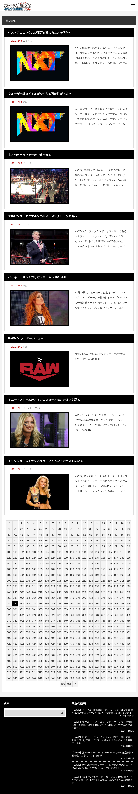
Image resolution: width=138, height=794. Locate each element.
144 (34, 563)
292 (84, 603)
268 (59, 597)
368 (59, 626)
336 (109, 615)
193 (91, 574)
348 (59, 620)
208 (59, 580)
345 (40, 620)
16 (109, 523)
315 (103, 609)
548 (59, 678)
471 (78, 655)
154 (97, 563)
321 (15, 615)
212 (84, 580)
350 (72, 620)
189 (65, 574)
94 (97, 546)
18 (122, 523)
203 (28, 580)
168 (59, 569)
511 (78, 666)
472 (84, 655)
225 (40, 586)
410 (72, 638)
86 (46, 546)
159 (128, 563)
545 (40, 678)
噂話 (25, 102)
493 (91, 660)
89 (65, 546)
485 (40, 660)
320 (9, 615)
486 (47, 660)
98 (122, 546)
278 (122, 597)
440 (9, 649)
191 (78, 574)
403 (28, 638)
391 (78, 632)
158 (122, 563)
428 (59, 643)
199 (128, 574)
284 (34, 603)
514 (97, 666)
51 (78, 534)
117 (116, 552)
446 (47, 649)
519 (128, 666)
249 (65, 592)
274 (97, 597)
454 (97, 649)
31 (78, 529)
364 (34, 626)
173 (91, 569)
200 (9, 580)
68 (59, 540)
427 (53, 643)
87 (53, 546)
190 (72, 574)
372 (84, 626)
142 (21, 563)
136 (109, 557)
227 (53, 586)
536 (109, 672)
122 (21, 557)
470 (72, 655)
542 (21, 678)
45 (40, 534)
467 (53, 655)
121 (15, 557)
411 (78, 638)
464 (34, 655)
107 (53, 552)
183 (28, 574)
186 (47, 574)
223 (28, 586)
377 (116, 626)
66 (46, 540)
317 (116, 609)
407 (53, 638)
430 (72, 643)
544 (34, 678)
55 (103, 534)
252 (84, 592)
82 (21, 546)
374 (97, 626)
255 (103, 592)
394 (97, 632)
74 (97, 540)
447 (53, 649)
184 (34, 574)
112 (84, 552)
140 (9, 563)
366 (47, 626)
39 (128, 529)
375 (103, 626)
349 (65, 620)
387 (53, 632)
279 (128, 597)
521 (15, 672)
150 (72, 563)
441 (15, 649)
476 (109, 655)
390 (72, 632)
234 (97, 586)
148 (59, 563)
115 (103, 552)
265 (40, 597)
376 (109, 626)
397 (116, 632)
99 (128, 546)
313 (91, 609)
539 (128, 672)
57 (115, 534)
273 (91, 597)
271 (78, 597)
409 (65, 638)
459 (128, 649)
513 (91, 666)
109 (65, 552)
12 (84, 523)
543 (28, 678)
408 (59, 638)
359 (128, 620)
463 (28, 655)
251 (78, 592)
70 (71, 540)
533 (91, 672)
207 (53, 580)
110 (72, 552)
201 (15, 580)
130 (72, 557)
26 (46, 529)
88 (59, 546)
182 (21, 574)
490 (72, 660)
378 (122, 626)
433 (91, 643)
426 (47, 643)
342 (21, 620)
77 (115, 540)
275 (103, 597)
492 (84, 660)
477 (116, 655)
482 (21, 660)
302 (21, 609)
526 (47, 672)
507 (53, 666)
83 (27, 546)
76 (109, 540)
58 (122, 534)
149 (65, 563)
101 (15, 552)
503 (28, 666)
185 (40, 574)
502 (21, 666)
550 (72, 678)
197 (116, 574)
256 (109, 592)
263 (28, 597)
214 (97, 580)
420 (9, 643)
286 (47, 603)
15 (103, 523)
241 (15, 592)
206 (47, 580)
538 (122, 672)
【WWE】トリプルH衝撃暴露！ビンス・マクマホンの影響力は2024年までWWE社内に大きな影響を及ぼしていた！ (102, 711)
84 (34, 546)
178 (122, 569)
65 (40, 540)
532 (84, 672)
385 (40, 632)
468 (59, 655)
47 (53, 534)
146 (47, 563)
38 (122, 529)
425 (40, 643)
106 (47, 552)
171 (78, 569)
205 (40, 580)
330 (72, 615)
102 (21, 552)
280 (9, 603)
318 (122, 609)
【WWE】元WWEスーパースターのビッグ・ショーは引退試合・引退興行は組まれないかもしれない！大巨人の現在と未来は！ (102, 725)
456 (109, 649)
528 (59, 672)
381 (15, 632)
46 (46, 534)
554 (97, 678)
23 (27, 529)
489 (65, 660)
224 (34, 586)
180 (9, 574)
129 (65, 557)
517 (116, 666)
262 (21, 597)
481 (15, 660)
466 (47, 655)
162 (21, 569)
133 (91, 557)
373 (91, 626)
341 (15, 620)
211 (78, 580)
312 (84, 609)
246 (47, 592)
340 (9, 620)
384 (34, 632)
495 (103, 660)
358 (122, 620)
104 (34, 552)
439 (128, 643)
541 (15, 678)
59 (128, 534)
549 (65, 678)
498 (122, 660)
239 (128, 586)
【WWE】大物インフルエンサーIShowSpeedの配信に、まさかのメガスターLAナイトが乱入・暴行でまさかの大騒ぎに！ (102, 780)
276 (109, 597)
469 (65, 655)
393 (91, 632)
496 (109, 660)
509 (65, 666)
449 (65, 649)
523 (28, 672)
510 (72, 666)
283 (28, 603)
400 (9, 638)
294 (97, 603)
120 (9, 557)
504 (34, 666)
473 (91, 655)
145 (40, 563)
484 (34, 660)
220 (9, 586)
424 (34, 643)
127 (53, 557)
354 (97, 620)
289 (65, 603)
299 (128, 603)
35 (103, 529)
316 (109, 609)
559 (128, 678)
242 (21, 592)
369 (65, 626)
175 (103, 569)
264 (34, 597)
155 (103, 563)
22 (21, 529)
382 (21, 632)
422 (21, 643)
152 (84, 563)
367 (53, 626)
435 (103, 643)
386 (47, 632)
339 (128, 615)
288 (59, 603)
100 (9, 552)
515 (103, 666)
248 (59, 592)
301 (15, 609)
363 (28, 626)
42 (21, 534)
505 (40, 666)
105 (40, 552)
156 (109, 563)
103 (28, 552)
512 (84, 666)
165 (40, 569)
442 (21, 649)
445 (40, 649)
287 (53, 603)
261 (15, 597)
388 (59, 632)
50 (71, 534)
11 (78, 523)
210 (72, 580)
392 (84, 632)
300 (9, 609)
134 (97, 557)
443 (28, 649)
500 (9, 666)
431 (78, 643)
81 (15, 546)
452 (84, 649)
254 (97, 592)
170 (72, 569)
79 (128, 540)
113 (91, 552)
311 (78, 609)
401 (15, 638)
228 (59, 586)
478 (122, 655)
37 (115, 529)
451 (78, 649)
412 (84, 638)
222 (21, 586)
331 (78, 615)
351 (78, 620)
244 (34, 592)
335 (103, 615)
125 (40, 557)
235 (103, 586)
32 (84, 529)
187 (53, 574)
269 (65, 597)
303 (28, 609)
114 (97, 552)
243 (28, 592)
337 (116, 615)
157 (116, 563)
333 (91, 615)
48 (59, 534)
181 (15, 574)
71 (78, 540)
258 (122, 592)
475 (103, 655)
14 (97, 523)
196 (109, 574)
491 (78, 660)
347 (53, 620)
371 (78, 626)
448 (59, 649)
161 (15, 569)
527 (53, 672)
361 (15, 626)
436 (109, 643)
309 (65, 609)
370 (72, 626)
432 (84, 643)
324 (34, 615)
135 (103, 557)
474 (97, 655)
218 (122, 580)
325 (40, 615)
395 (103, 632)
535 (103, 672)
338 (122, 615)
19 (128, 523)
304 (34, 609)
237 (116, 586)
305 (40, 609)
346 (47, 620)
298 (122, 603)
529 (65, 672)
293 (91, 603)
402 (21, 638)
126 (47, 557)
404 (34, 638)
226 (47, 586)
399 (128, 632)
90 (71, 546)
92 (84, 546)
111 (78, 552)
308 (59, 609)
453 (91, 649)
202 (21, 580)
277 (116, 597)
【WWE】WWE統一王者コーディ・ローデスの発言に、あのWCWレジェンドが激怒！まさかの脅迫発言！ (102, 766)
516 (109, 666)
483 (28, 660)
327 (53, 615)
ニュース (27, 41)
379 (128, 626)
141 (15, 563)
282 (21, 603)
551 (78, 678)
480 (9, 660)
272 (84, 597)
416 (109, 638)
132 (84, 557)
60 (9, 540)
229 (65, 586)
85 (40, 546)
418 (122, 638)
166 (47, 569)
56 (109, 534)
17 (115, 523)
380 (9, 632)
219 (128, 580)
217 (116, 580)
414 (97, 638)
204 (34, 580)
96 (109, 546)
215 (103, 580)
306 (47, 609)
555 (103, 678)
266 (47, 597)
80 (9, 546)
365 (40, 626)
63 (27, 540)
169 (65, 569)
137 (116, 557)
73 (90, 540)
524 (34, 672)
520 (9, 672)
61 (15, 540)
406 (47, 638)
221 (15, 586)
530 (72, 672)
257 (116, 592)
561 (69, 683)
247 (53, 592)
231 (78, 586)
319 (128, 609)
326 (47, 615)
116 (109, 552)
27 (53, 529)
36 (109, 529)
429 (65, 643)
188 (59, 574)
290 (72, 603)
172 (84, 569)
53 (90, 534)
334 (97, 615)
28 (59, 529)
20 (9, 529)
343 (28, 620)
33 (90, 529)
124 (34, 557)
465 (40, 655)
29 (65, 529)
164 (34, 569)
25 (40, 529)
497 (116, 660)
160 (9, 569)
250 (72, 592)
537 (116, 672)
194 (97, 574)
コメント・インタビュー (35, 408)
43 (27, 534)
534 (97, 672)
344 (34, 620)
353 (91, 620)
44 (34, 534)
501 (15, 666)
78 (122, 540)
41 (15, 534)
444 (34, 649)
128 (59, 557)
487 (53, 660)
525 (40, 672)
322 (21, 615)
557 (116, 678)
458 (122, 649)
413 (91, 638)
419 (128, 638)
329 (65, 615)
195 (103, 574)
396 (109, 632)
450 (72, 649)
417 (116, 638)
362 (21, 626)
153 (91, 563)
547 (53, 678)
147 (53, 563)
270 (72, 597)
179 (128, 569)
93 (90, 546)
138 (122, 557)
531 (78, 672)
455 (103, 649)
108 (59, 552)
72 (84, 540)
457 (116, 649)
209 (65, 580)
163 (28, 569)
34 (97, 529)
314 (97, 609)
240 (9, 592)
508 (59, 666)
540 (9, 678)
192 (84, 574)
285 (40, 603)
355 (103, 620)
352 (84, 620)
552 (84, 678)
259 (128, 592)
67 (53, 540)
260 (9, 597)
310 (72, 609)
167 (53, 569)
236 (109, 586)
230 (72, 586)
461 (15, 655)
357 (116, 620)
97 (115, 546)
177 (116, 569)
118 (122, 552)
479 (128, 655)
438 (122, 643)
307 (53, 609)
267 (53, 597)
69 (65, 540)
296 (109, 603)
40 (9, 534)
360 (9, 626)
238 (122, 586)
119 (128, 552)
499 (128, 660)
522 (21, 672)
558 (122, 678)
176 (109, 569)
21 (15, 529)
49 (65, 534)
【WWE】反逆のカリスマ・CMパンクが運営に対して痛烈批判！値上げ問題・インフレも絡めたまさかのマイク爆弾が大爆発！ (102, 740)
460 (9, 655)
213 (91, 580)
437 (116, 643)
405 (40, 638)
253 (91, 592)
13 (90, 523)
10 (71, 523)
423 (28, 643)
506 (47, 666)
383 (28, 632)
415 (103, 638)
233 (91, 586)
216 (109, 580)
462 (21, 655)
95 (103, 546)
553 (91, 678)
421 (15, 643)
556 (109, 678)
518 (122, 666)
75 (103, 540)
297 (116, 603)
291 (78, 603)
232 (84, 586)
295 (103, 603)
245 (40, 592)
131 (78, 557)
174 (97, 569)
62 (21, 540)
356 (109, 620)
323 (28, 615)
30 (71, 529)
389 (65, 632)
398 (122, 632)
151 (78, 563)
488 (59, 660)
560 (63, 683)
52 (84, 534)
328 (59, 615)
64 (34, 540)
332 (84, 615)
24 (34, 529)
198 (122, 574)
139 (128, 557)
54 (97, 534)
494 (97, 660)
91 (78, 546)
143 (28, 563)
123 (28, 557)
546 (47, 678)
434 (97, 643)
